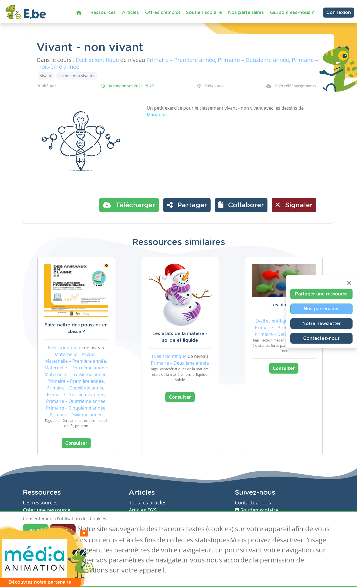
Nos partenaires (246, 12)
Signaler (294, 205)
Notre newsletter (321, 323)
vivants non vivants (76, 75)
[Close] (349, 283)
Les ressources (40, 502)
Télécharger (129, 205)
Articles (130, 12)
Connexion (338, 12)
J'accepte (35, 529)
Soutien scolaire (204, 12)
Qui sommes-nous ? (292, 12)
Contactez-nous (321, 338)
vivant (45, 75)
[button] (241, 205)
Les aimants (284, 305)
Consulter (76, 443)
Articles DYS (143, 510)
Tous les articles (148, 502)
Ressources (103, 12)
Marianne (157, 115)
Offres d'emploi (162, 12)
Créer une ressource (46, 510)
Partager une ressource (321, 294)
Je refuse (63, 529)
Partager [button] (187, 205)
